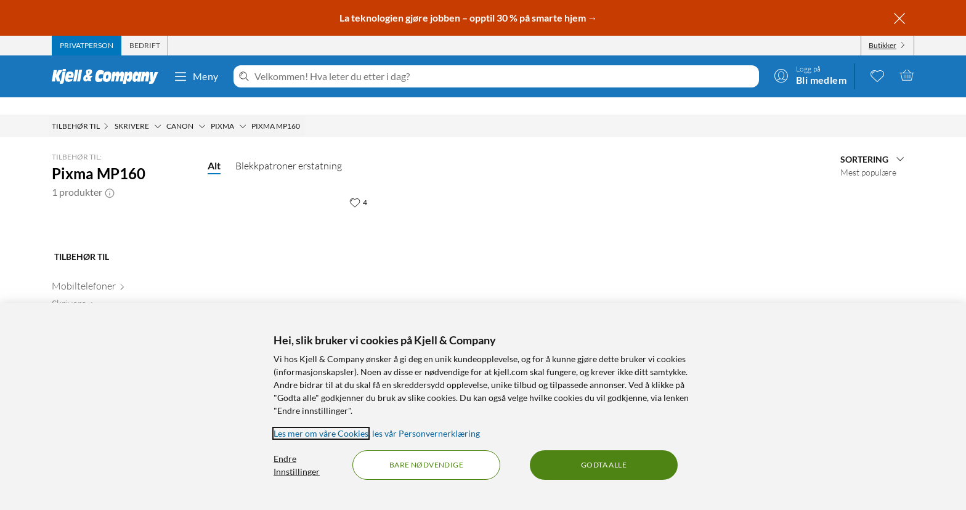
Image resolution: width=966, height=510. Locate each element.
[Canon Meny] (202, 109)
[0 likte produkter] (877, 75)
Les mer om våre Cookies (321, 433)
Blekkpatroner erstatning (288, 148)
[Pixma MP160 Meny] (303, 109)
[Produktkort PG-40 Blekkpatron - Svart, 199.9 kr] (296, 250)
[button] (109, 175)
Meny (196, 76)
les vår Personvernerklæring (426, 433)
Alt (214, 148)
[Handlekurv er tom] (907, 75)
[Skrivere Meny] (158, 109)
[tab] (86, 45)
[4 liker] (358, 184)
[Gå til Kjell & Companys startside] (109, 76)
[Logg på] (810, 75)
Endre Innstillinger (297, 465)
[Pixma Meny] (243, 109)
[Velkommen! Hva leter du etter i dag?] (504, 76)
